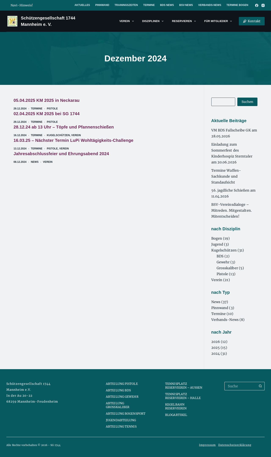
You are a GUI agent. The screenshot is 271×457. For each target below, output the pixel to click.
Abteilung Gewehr (122, 397)
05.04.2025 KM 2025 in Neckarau (47, 100)
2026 (215, 342)
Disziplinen (153, 21)
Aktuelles (82, 5)
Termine (149, 5)
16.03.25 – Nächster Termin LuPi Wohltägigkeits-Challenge (73, 140)
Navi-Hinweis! (22, 5)
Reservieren (185, 21)
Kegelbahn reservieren (176, 406)
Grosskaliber (227, 268)
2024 (215, 353)
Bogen (216, 238)
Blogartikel (176, 415)
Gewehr (223, 262)
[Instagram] (263, 5)
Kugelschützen (58, 135)
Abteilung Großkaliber (117, 405)
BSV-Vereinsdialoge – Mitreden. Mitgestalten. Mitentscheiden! (231, 210)
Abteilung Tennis (121, 426)
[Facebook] (256, 5)
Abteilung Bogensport (125, 414)
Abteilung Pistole (122, 384)
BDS (220, 256)
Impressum (207, 444)
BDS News (167, 5)
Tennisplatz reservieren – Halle (183, 396)
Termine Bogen (237, 5)
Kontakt (251, 21)
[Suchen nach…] (240, 386)
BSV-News (186, 5)
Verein (127, 21)
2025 (215, 347)
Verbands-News (209, 5)
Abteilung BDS (118, 390)
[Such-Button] (260, 386)
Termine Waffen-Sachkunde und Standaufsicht (226, 176)
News (35, 161)
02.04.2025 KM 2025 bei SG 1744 (47, 113)
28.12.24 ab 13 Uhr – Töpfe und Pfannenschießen (64, 127)
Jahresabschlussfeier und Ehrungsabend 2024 (61, 153)
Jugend (217, 244)
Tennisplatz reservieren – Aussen (183, 385)
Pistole (52, 108)
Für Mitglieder (219, 21)
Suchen (247, 102)
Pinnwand (102, 5)
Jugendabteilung (121, 420)
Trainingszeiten (126, 5)
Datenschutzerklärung (234, 444)
